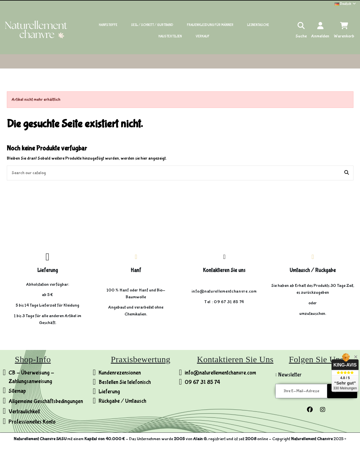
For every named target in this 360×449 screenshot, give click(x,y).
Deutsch (346, 4)
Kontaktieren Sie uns (224, 270)
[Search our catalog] (346, 173)
